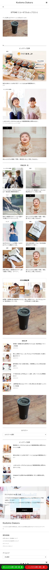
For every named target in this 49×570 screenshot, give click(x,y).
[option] (14, 292)
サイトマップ (6, 543)
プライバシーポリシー (8, 546)
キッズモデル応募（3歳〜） (36, 567)
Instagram (24, 510)
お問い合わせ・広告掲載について (10, 538)
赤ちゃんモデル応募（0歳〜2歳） (12, 567)
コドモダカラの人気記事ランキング (11, 541)
